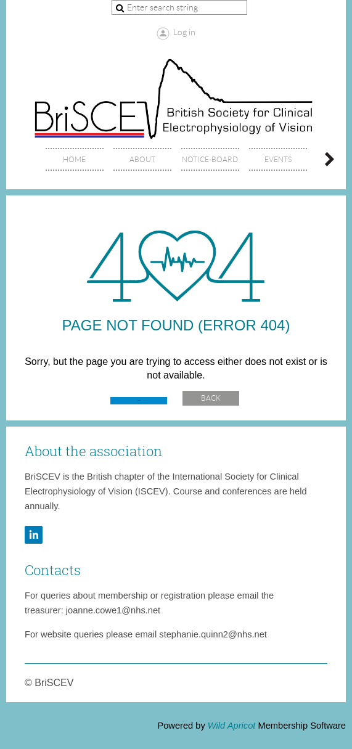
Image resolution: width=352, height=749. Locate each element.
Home (138, 400)
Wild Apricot (232, 726)
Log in (184, 32)
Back (211, 398)
